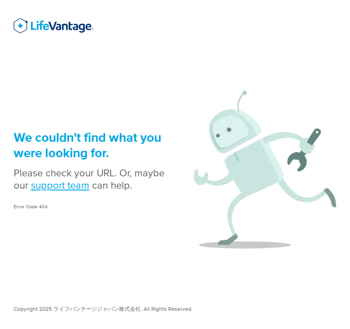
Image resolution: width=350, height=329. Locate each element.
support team (60, 185)
